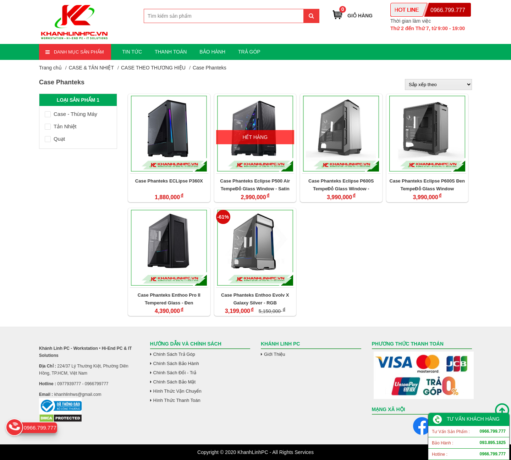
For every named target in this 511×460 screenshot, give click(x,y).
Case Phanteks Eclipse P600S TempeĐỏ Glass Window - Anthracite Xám (341, 184)
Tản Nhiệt (60, 126)
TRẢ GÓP (249, 52)
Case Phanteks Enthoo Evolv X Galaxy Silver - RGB (255, 298)
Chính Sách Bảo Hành (176, 363)
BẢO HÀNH (212, 52)
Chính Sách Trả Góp (174, 354)
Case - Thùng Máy (71, 114)
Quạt (55, 138)
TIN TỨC (132, 52)
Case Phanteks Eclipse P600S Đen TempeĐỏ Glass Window (427, 184)
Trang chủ (50, 68)
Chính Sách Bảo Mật (174, 382)
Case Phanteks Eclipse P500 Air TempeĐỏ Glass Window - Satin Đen (255, 184)
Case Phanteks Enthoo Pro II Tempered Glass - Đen (169, 298)
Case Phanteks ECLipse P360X (169, 181)
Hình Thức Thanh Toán (176, 400)
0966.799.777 (447, 10)
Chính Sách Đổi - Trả (175, 372)
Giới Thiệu (274, 354)
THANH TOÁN (171, 52)
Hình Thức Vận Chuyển (177, 391)
